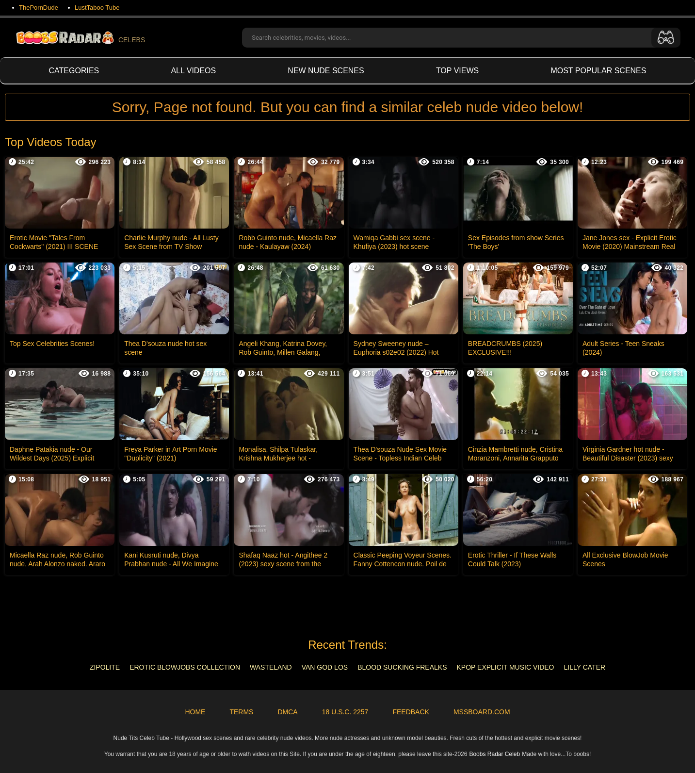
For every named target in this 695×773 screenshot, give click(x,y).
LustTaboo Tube (97, 7)
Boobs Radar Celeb (494, 754)
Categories (74, 70)
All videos (193, 70)
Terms (241, 712)
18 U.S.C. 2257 (345, 712)
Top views (457, 70)
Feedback (410, 712)
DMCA (287, 712)
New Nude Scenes (326, 70)
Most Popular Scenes (598, 70)
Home (195, 712)
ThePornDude (38, 7)
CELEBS (80, 37)
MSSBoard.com (481, 712)
